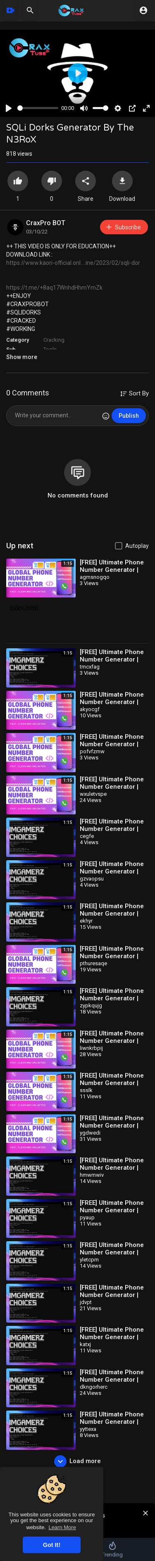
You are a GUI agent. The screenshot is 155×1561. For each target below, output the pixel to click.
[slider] (37, 108)
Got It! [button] (51, 1545)
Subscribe (123, 227)
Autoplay (137, 546)
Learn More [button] (62, 1527)
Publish (129, 415)
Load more (77, 1461)
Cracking (53, 340)
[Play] (8, 108)
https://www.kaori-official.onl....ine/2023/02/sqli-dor (73, 262)
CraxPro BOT (45, 223)
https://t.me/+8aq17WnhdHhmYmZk (54, 287)
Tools (50, 349)
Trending (112, 1549)
